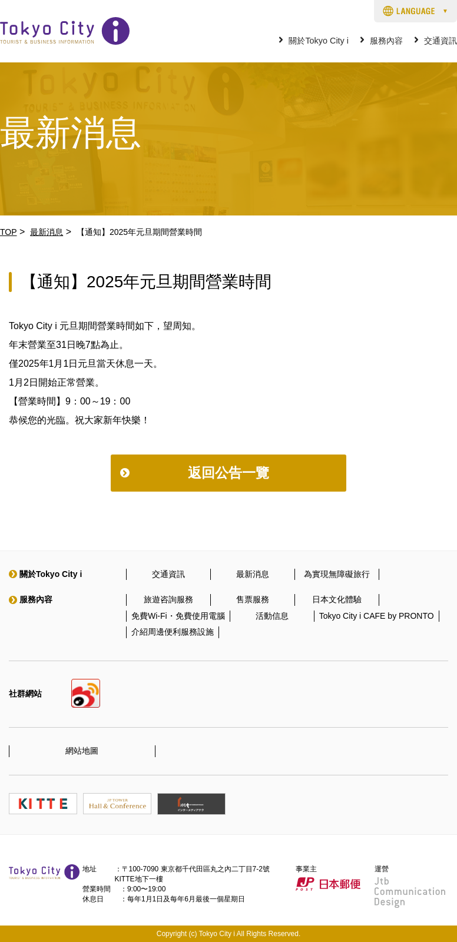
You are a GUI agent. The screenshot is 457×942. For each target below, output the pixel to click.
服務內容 (386, 41)
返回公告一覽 (228, 472)
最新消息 (46, 232)
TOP (8, 232)
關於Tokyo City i (319, 41)
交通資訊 (440, 41)
